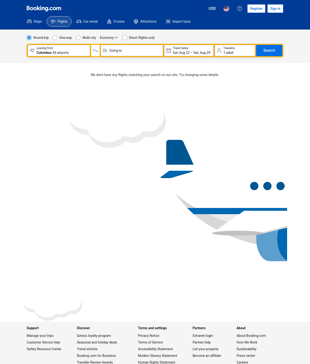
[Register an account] (256, 8)
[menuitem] (34, 21)
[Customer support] (239, 8)
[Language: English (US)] (226, 8)
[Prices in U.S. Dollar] (212, 8)
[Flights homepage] (44, 8)
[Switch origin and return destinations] (95, 50)
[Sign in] (275, 8)
